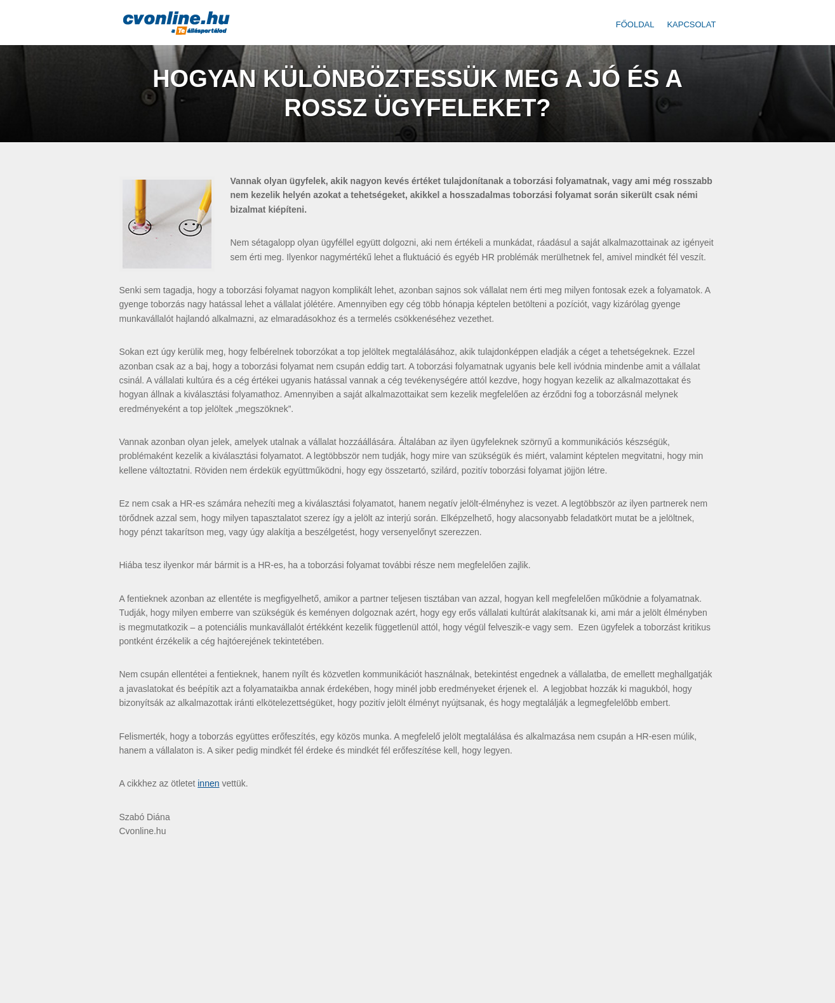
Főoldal (635, 24)
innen (208, 783)
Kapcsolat (691, 24)
